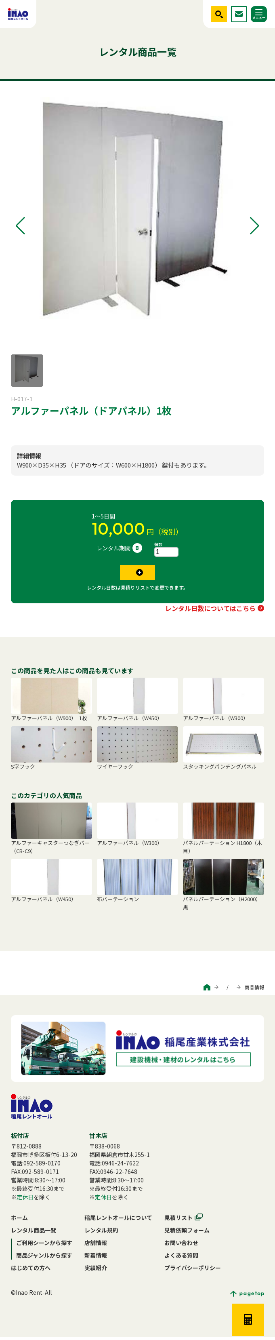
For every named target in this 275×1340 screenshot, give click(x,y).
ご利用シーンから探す (150, 989)
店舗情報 (95, 1245)
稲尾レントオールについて (118, 1220)
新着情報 (95, 1258)
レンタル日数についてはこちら (210, 611)
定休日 (25, 1200)
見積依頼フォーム (187, 1233)
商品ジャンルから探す (209, 989)
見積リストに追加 (132, 574)
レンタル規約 (101, 1233)
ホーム (19, 1220)
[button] (20, 226)
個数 (158, 544)
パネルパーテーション (39, 430)
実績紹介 (95, 1270)
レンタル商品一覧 (33, 1233)
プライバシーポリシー (192, 1270)
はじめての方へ (30, 1270)
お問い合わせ (181, 1245)
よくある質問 (181, 1258)
